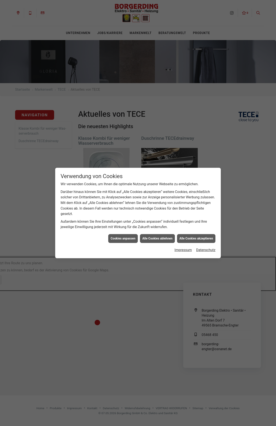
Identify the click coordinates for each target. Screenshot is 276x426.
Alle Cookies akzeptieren (196, 234)
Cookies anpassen (123, 234)
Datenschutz (205, 246)
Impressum (183, 246)
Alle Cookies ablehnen (157, 234)
